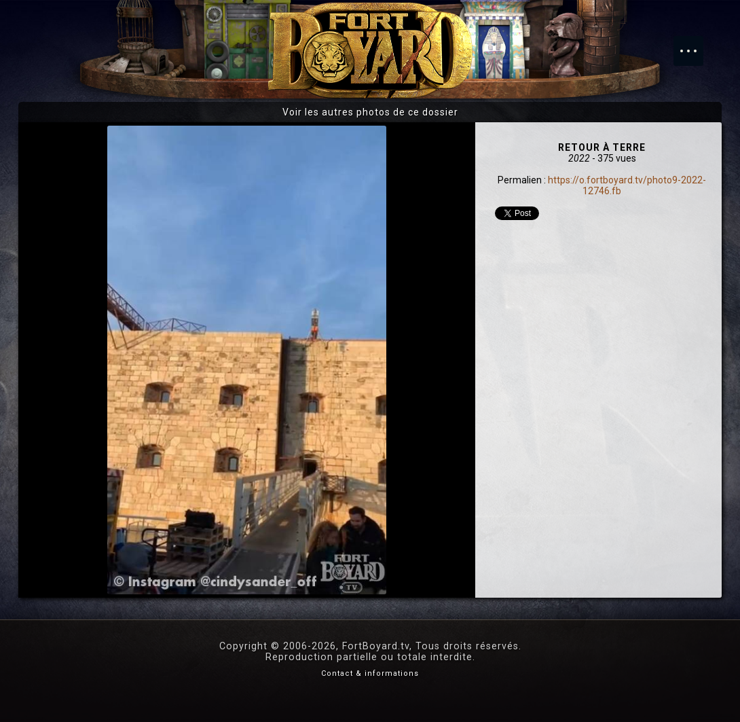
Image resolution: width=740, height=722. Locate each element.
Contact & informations (370, 673)
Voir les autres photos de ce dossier (370, 112)
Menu (695, 44)
